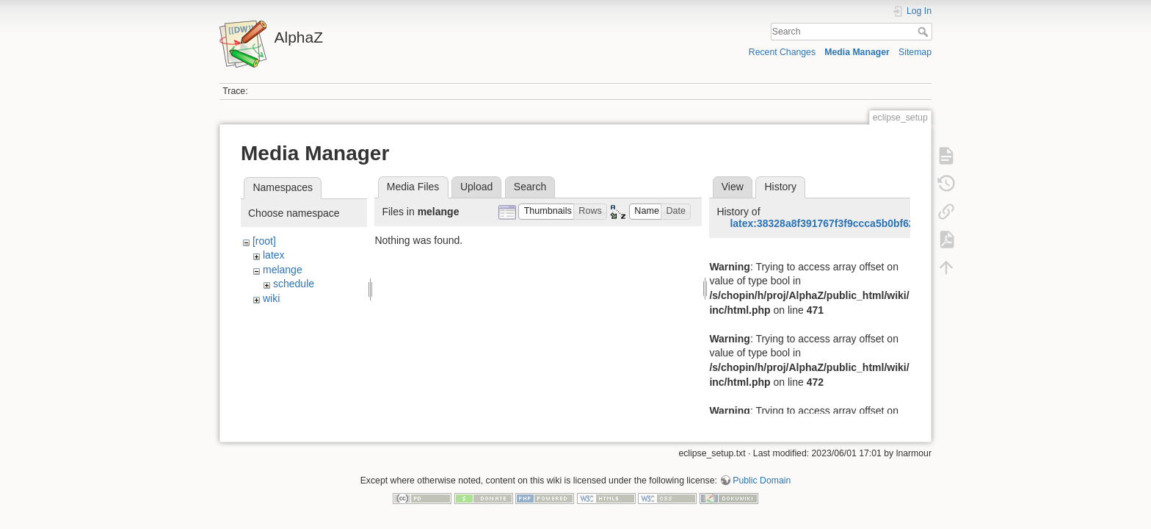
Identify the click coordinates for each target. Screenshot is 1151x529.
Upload (476, 186)
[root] (264, 241)
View (733, 186)
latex (274, 255)
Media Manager (857, 52)
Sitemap (915, 52)
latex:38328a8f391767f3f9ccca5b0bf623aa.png (841, 223)
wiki (271, 298)
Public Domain (762, 480)
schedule (293, 283)
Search (925, 31)
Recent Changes (782, 52)
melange (282, 270)
